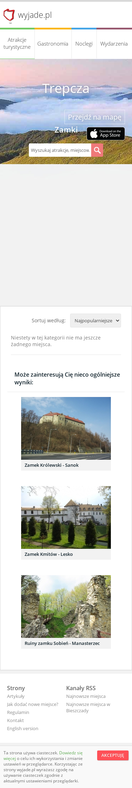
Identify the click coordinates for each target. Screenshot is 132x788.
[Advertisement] (66, 237)
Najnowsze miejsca (86, 696)
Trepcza (66, 88)
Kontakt (15, 720)
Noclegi (84, 43)
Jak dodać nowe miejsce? (32, 704)
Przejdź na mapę (94, 117)
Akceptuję (112, 755)
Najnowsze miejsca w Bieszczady (88, 707)
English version (22, 728)
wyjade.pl (35, 14)
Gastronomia (52, 43)
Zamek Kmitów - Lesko (49, 554)
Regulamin (18, 712)
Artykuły (16, 696)
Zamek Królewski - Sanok (51, 465)
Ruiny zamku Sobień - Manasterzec (62, 643)
